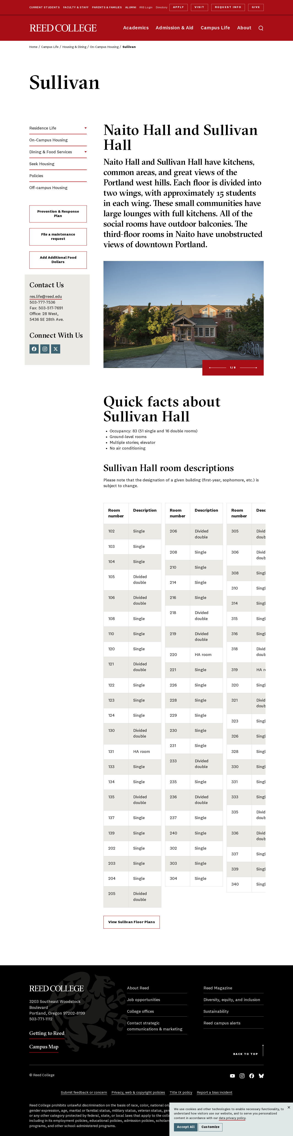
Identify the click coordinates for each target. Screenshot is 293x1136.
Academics (136, 28)
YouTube (232, 1075)
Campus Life (215, 28)
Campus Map (43, 1046)
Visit (199, 7)
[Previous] (217, 368)
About (244, 28)
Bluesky (261, 1075)
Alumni (130, 7)
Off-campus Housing (48, 188)
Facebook (34, 349)
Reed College (63, 28)
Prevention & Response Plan (58, 214)
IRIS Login (145, 7)
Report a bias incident (214, 1093)
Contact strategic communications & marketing (154, 1026)
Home (33, 47)
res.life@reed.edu (46, 297)
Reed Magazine (217, 988)
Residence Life (42, 128)
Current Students (44, 7)
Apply (178, 7)
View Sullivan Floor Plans (131, 922)
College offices (140, 1012)
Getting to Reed (47, 1033)
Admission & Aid (174, 28)
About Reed (138, 988)
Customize (210, 1127)
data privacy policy (232, 1118)
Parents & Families (107, 7)
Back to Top (245, 1054)
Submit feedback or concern (84, 1093)
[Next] (248, 368)
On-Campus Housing (104, 47)
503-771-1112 (40, 1019)
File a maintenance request (58, 237)
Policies (36, 176)
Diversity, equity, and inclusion (231, 1000)
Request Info (228, 7)
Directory (161, 7)
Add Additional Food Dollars (58, 260)
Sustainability (216, 1012)
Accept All (186, 1127)
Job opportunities (143, 1000)
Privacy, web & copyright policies (138, 1093)
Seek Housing (41, 164)
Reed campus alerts (221, 1023)
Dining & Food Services (50, 152)
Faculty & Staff (76, 7)
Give (256, 7)
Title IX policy (181, 1093)
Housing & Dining (74, 47)
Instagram (44, 349)
